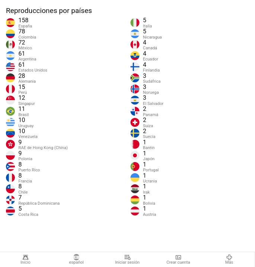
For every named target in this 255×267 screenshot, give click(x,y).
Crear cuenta (178, 259)
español (76, 259)
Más (229, 259)
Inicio (25, 259)
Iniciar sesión (127, 259)
